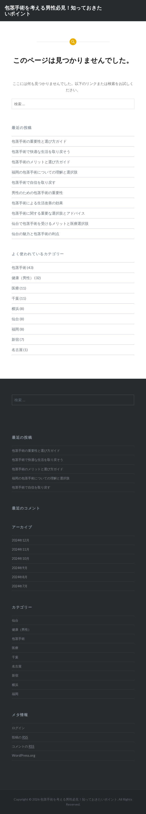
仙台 (15, 319)
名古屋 (17, 349)
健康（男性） (23, 278)
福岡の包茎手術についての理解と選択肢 (45, 172)
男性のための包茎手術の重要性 (37, 192)
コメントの (23, 746)
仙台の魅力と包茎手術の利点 (35, 233)
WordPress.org (23, 755)
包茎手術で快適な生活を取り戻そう (41, 151)
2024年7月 (19, 586)
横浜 (15, 308)
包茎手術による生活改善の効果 (37, 203)
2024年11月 (20, 549)
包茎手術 (19, 267)
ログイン (18, 728)
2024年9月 (19, 568)
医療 (15, 288)
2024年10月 (20, 558)
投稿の (20, 737)
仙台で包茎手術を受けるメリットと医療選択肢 (50, 223)
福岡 (15, 329)
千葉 (15, 298)
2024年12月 (20, 540)
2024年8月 (19, 577)
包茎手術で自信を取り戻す (34, 182)
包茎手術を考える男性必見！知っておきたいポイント (53, 10)
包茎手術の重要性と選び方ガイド (39, 141)
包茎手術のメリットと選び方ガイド (41, 162)
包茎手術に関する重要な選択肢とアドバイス (48, 213)
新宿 (15, 339)
